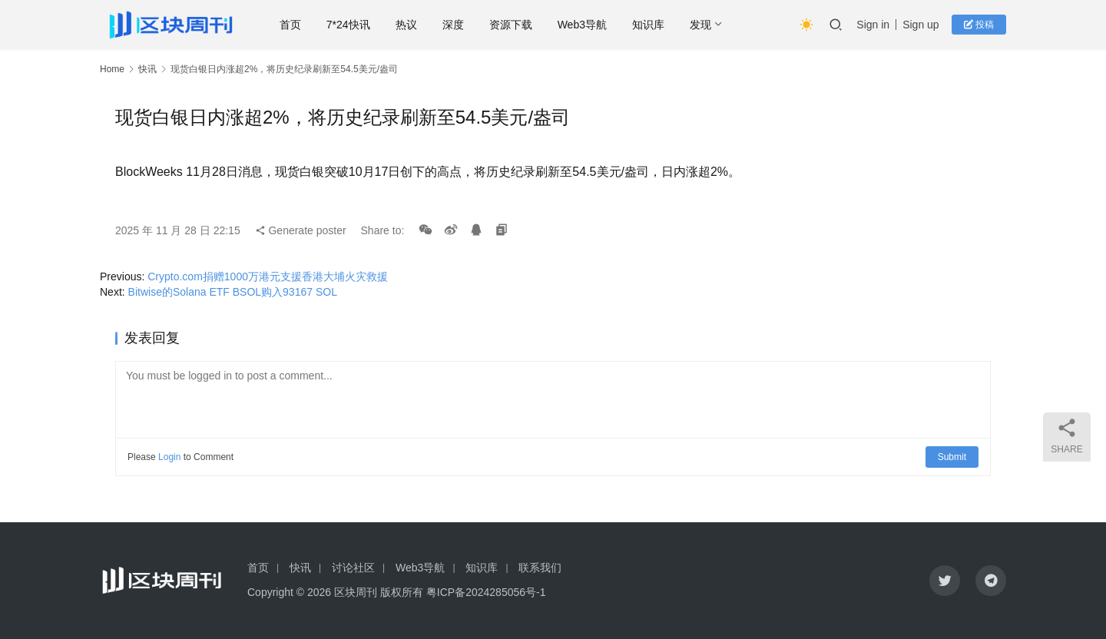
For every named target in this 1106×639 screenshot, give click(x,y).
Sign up (920, 24)
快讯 (147, 69)
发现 (701, 24)
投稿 (979, 24)
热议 (406, 24)
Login (169, 457)
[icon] (944, 580)
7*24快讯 (349, 24)
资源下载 (510, 24)
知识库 (649, 24)
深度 (453, 24)
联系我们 (539, 567)
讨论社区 (353, 567)
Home (112, 69)
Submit (952, 457)
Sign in (872, 24)
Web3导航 (582, 24)
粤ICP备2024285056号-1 (486, 592)
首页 (291, 24)
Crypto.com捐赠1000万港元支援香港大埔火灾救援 (267, 276)
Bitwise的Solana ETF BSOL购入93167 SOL (232, 292)
